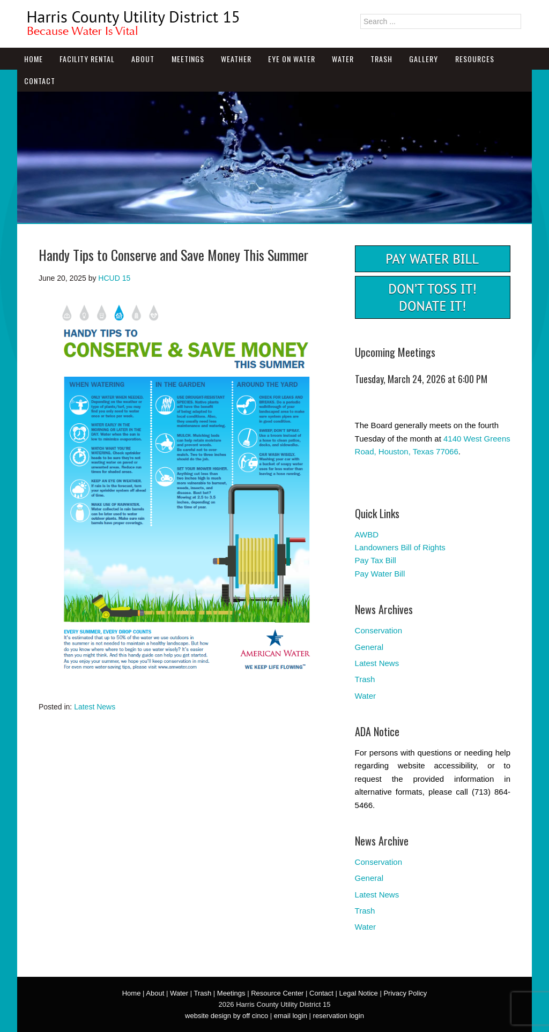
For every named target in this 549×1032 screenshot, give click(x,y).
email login (290, 1016)
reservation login (338, 1016)
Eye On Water (291, 58)
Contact (39, 80)
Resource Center (277, 993)
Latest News (94, 706)
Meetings (188, 58)
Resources (474, 58)
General (369, 647)
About (142, 58)
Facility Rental (87, 58)
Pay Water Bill (380, 573)
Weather (236, 58)
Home (33, 58)
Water (343, 58)
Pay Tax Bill (375, 560)
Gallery (423, 58)
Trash (381, 58)
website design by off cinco (226, 1016)
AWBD (367, 534)
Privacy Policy (405, 993)
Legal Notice (358, 993)
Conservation (378, 630)
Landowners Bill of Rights (400, 547)
